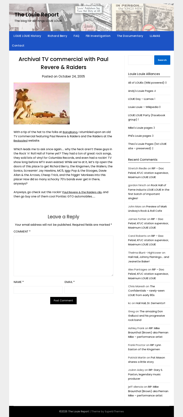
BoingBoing (70, 132)
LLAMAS (155, 36)
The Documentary (130, 36)
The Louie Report (36, 14)
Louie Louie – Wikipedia (143, 107)
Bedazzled (21, 141)
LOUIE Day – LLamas (141, 99)
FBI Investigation (98, 36)
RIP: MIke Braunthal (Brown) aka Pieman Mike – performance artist (148, 332)
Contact (18, 45)
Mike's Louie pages (140, 128)
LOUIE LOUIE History (27, 36)
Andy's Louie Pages (140, 91)
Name (19, 282)
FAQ (76, 36)
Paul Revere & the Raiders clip (83, 192)
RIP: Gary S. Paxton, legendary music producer (145, 374)
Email (70, 282)
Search (162, 60)
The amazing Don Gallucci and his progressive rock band (146, 315)
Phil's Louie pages (139, 136)
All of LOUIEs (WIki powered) (146, 82)
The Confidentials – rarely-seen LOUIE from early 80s (146, 290)
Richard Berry (57, 36)
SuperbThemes (114, 411)
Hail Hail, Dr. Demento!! (150, 303)
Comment (22, 231)
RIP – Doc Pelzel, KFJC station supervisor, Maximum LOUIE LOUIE (148, 172)
